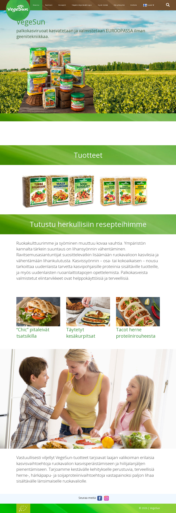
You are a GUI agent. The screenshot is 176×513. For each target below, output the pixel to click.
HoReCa (133, 5)
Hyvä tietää (103, 5)
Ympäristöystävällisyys (82, 5)
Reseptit (62, 5)
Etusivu (36, 5)
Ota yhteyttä (119, 5)
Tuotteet (48, 5)
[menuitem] (148, 5)
